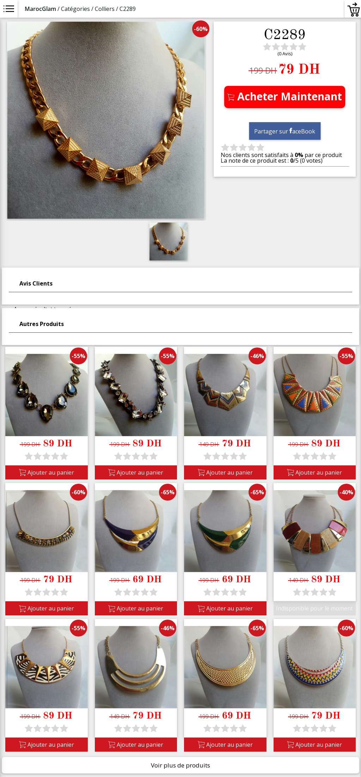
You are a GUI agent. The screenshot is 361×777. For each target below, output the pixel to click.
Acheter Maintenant (284, 96)
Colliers (105, 9)
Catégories (75, 9)
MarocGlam (40, 9)
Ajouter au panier (46, 472)
